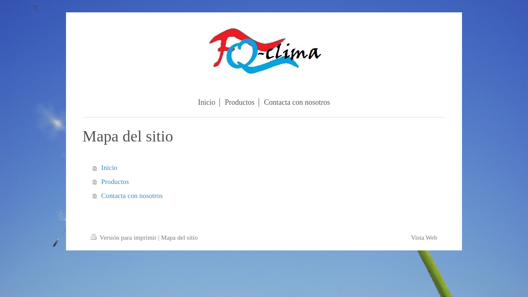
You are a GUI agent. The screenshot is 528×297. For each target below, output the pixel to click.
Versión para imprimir (124, 237)
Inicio (109, 168)
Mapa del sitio (179, 237)
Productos (115, 182)
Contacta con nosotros (132, 196)
